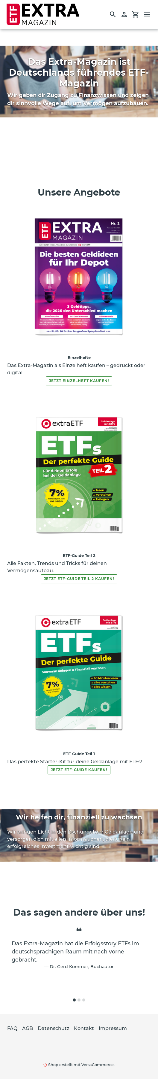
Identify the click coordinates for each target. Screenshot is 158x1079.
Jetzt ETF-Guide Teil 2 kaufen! (79, 578)
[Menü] (149, 14)
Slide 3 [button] (83, 999)
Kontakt (84, 1028)
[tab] (74, 999)
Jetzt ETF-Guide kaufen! (79, 769)
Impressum (113, 1028)
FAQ (12, 1028)
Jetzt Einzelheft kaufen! (79, 380)
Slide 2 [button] (79, 999)
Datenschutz (53, 1028)
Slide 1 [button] (74, 999)
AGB (27, 1028)
